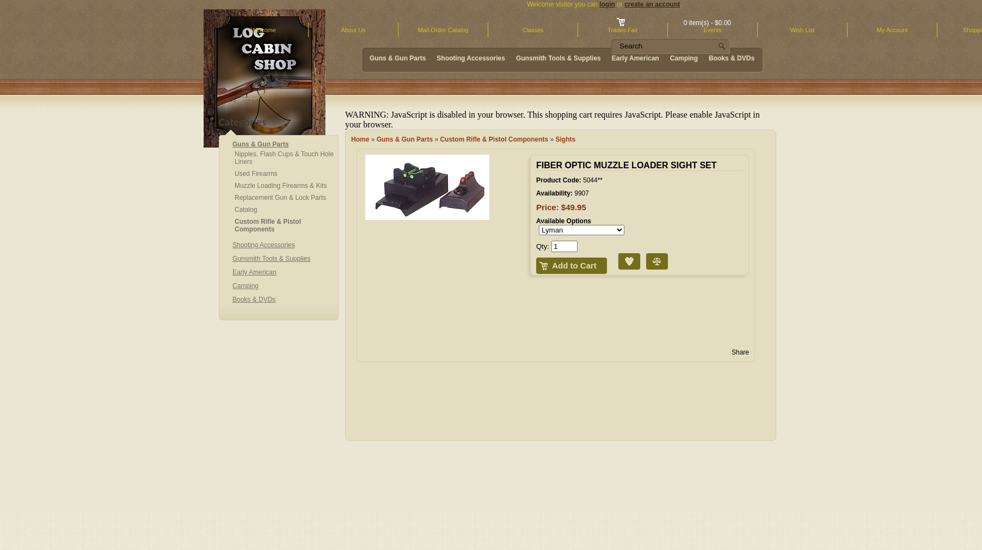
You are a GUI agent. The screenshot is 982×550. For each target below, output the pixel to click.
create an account (652, 4)
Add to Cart (574, 265)
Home (360, 139)
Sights (566, 139)
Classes (532, 30)
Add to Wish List (620, 253)
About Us (353, 30)
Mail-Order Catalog (443, 30)
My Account (892, 30)
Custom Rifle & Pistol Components (494, 139)
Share (740, 352)
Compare (647, 253)
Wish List (802, 30)
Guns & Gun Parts (405, 139)
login (607, 4)
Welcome (263, 30)
